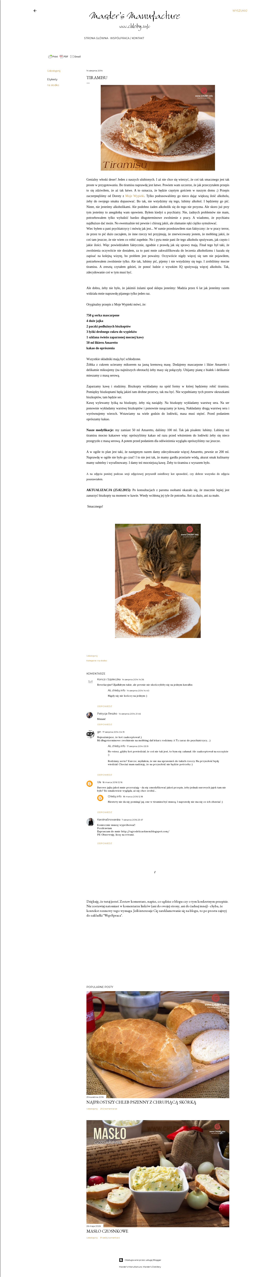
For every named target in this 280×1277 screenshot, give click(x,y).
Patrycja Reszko (107, 713)
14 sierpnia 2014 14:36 (133, 679)
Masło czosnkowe (107, 1231)
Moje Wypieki (134, 196)
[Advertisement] (157, 951)
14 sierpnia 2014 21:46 (130, 713)
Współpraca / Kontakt (127, 38)
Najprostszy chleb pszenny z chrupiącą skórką (141, 1102)
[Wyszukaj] (239, 10)
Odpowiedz (104, 706)
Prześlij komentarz (110, 1237)
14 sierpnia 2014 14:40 (138, 690)
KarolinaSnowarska (108, 819)
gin (99, 731)
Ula (99, 782)
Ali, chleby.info (116, 690)
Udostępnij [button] (53, 70)
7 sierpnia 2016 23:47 (132, 819)
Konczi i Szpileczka (109, 679)
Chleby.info (115, 796)
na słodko (53, 85)
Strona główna (96, 38)
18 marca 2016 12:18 (133, 796)
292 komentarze (108, 1108)
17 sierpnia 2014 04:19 (113, 732)
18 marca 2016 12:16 (112, 782)
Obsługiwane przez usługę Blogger (140, 1260)
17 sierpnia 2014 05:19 (138, 746)
